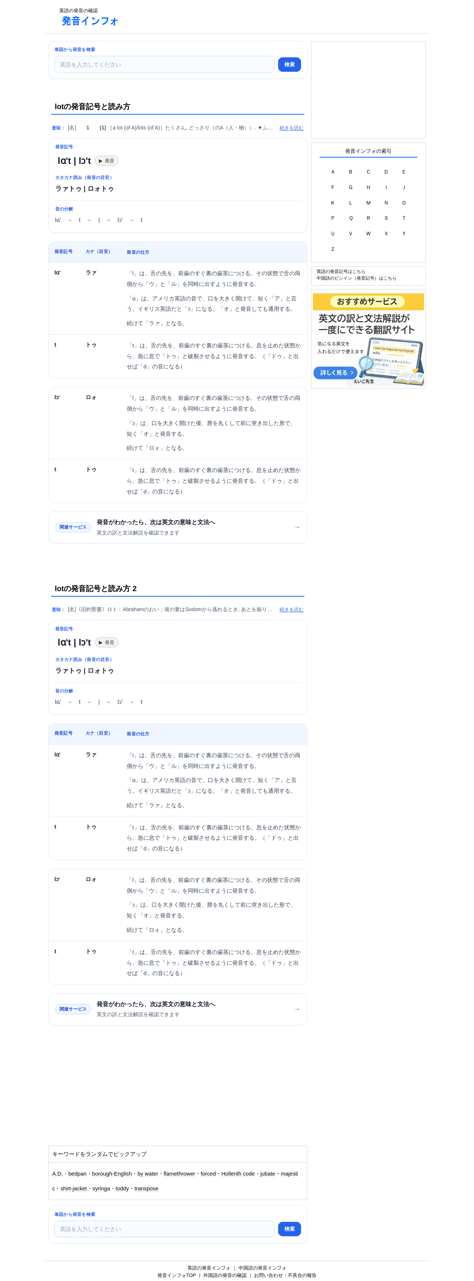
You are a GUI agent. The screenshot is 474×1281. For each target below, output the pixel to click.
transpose (146, 1188)
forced (208, 1174)
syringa (101, 1188)
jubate (267, 1174)
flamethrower (179, 1174)
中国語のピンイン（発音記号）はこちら (357, 278)
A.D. (57, 1174)
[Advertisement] (260, 16)
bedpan (78, 1174)
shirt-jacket (73, 1188)
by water (147, 1174)
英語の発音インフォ (209, 1268)
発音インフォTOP (176, 1275)
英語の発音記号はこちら (341, 271)
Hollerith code (238, 1174)
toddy (122, 1188)
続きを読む (292, 128)
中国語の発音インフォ (262, 1268)
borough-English (112, 1174)
